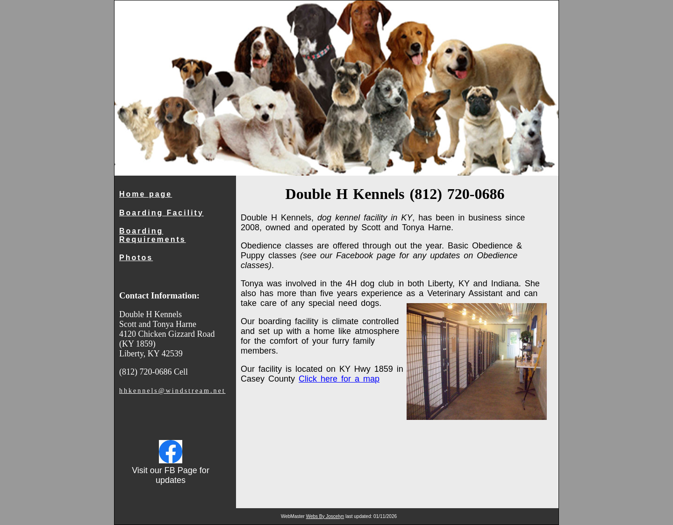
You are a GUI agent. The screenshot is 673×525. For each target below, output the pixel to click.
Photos (136, 258)
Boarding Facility (161, 213)
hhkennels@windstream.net (172, 390)
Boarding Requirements (152, 235)
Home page (145, 194)
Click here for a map (339, 378)
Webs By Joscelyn (325, 516)
